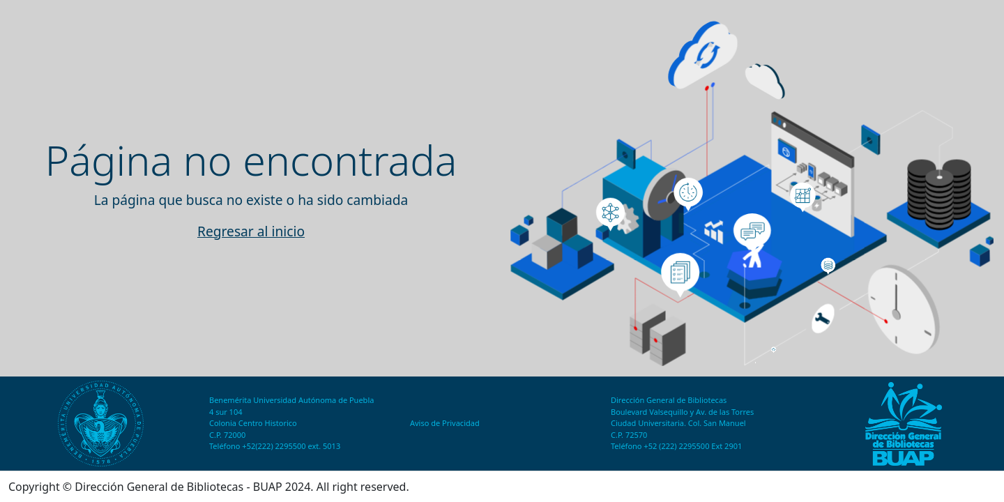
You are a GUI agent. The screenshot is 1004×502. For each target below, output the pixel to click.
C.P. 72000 (227, 434)
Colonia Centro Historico (253, 423)
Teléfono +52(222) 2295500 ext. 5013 (274, 446)
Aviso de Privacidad (445, 423)
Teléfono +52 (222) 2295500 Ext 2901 (676, 446)
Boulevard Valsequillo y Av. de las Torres (682, 411)
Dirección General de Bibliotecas (669, 400)
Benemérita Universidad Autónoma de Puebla (291, 400)
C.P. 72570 (629, 434)
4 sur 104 (226, 411)
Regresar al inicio (251, 231)
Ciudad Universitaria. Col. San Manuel (678, 423)
